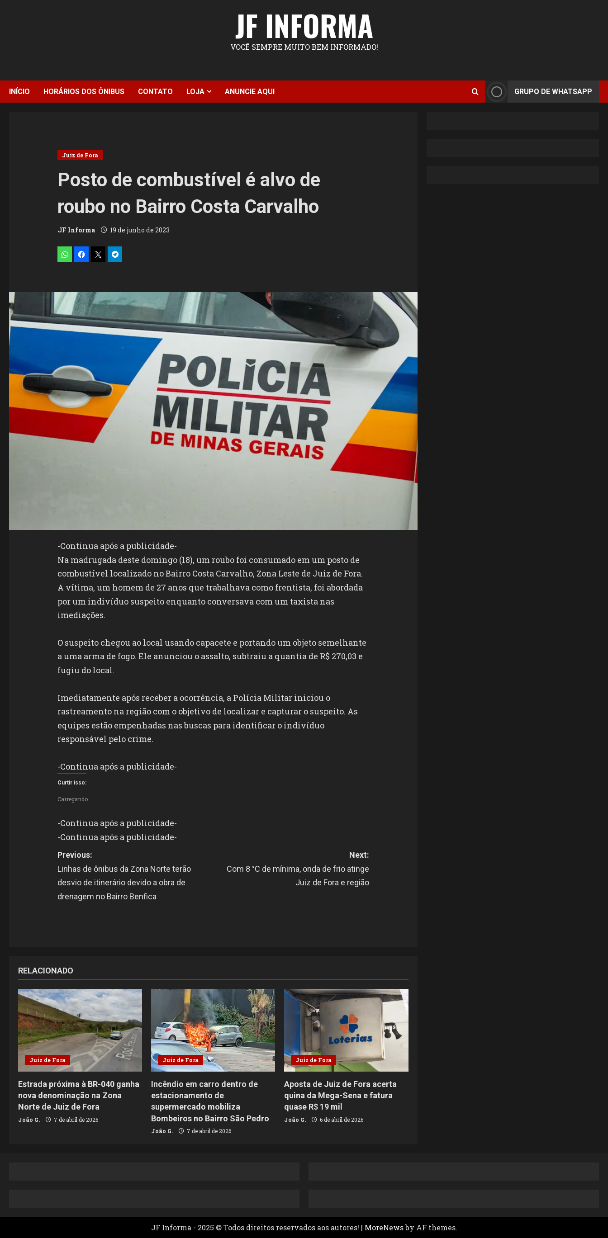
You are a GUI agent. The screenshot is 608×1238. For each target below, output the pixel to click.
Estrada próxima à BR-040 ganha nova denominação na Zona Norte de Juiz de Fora (78, 1095)
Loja (195, 91)
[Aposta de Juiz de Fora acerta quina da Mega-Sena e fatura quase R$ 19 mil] (346, 1030)
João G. (29, 1119)
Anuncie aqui (250, 91)
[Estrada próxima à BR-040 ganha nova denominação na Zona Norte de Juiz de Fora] (80, 1030)
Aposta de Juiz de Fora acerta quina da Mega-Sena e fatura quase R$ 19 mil (340, 1095)
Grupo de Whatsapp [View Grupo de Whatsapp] (538, 91)
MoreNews (384, 1227)
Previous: (135, 876)
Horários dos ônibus (83, 91)
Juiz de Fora (80, 155)
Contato (155, 91)
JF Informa (304, 25)
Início (19, 91)
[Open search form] (475, 91)
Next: (291, 870)
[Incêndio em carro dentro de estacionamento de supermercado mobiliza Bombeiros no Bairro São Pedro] (213, 1030)
